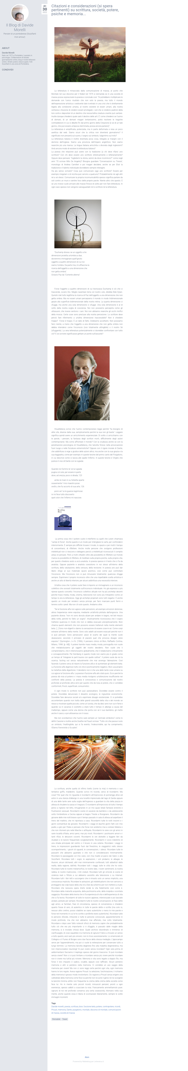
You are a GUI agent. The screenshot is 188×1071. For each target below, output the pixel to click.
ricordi (117, 1006)
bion (81, 1006)
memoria (62, 1010)
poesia (67, 1006)
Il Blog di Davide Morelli (19, 27)
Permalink (56, 1019)
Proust (54, 1010)
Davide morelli (57, 1006)
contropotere (108, 1006)
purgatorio (77, 1010)
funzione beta (89, 1006)
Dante (69, 1010)
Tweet (64, 1019)
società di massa (67, 1013)
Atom (87, 1057)
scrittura (74, 1006)
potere (99, 1006)
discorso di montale (98, 1010)
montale (86, 1010)
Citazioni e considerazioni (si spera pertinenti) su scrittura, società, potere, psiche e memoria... (85, 10)
